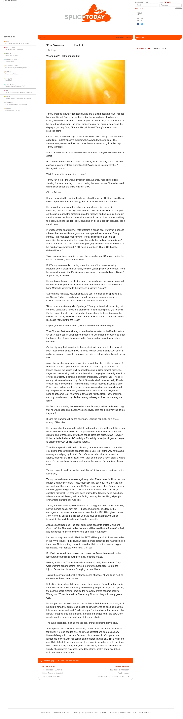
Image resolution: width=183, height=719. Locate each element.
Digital (8, 96)
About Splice (139, 14)
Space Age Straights (11, 55)
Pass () (165, 2)
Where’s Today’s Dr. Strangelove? (16, 68)
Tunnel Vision (9, 61)
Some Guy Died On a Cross (14, 49)
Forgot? (167, 2)
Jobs (76, 713)
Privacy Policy (92, 713)
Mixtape (8, 109)
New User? (139, 9)
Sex (6, 90)
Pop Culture (10, 47)
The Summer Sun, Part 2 (51, 676)
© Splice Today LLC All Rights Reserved (135, 713)
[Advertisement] (169, 23)
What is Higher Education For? (15, 86)
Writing (8, 72)
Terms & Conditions (109, 713)
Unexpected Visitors (11, 74)
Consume (8, 78)
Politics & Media (11, 66)
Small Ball (8, 80)
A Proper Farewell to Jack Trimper (16, 104)
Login (149, 48)
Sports (8, 54)
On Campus (9, 84)
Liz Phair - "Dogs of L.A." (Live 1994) (17, 43)
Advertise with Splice (62, 713)
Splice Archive (11, 1)
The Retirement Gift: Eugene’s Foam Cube (113, 676)
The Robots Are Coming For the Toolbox (18, 98)
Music (7, 41)
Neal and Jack (123, 673)
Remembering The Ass (12, 110)
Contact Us (45, 713)
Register (140, 48)
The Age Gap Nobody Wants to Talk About (18, 92)
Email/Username (141, 2)
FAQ (82, 713)
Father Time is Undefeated (52, 673)
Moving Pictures (11, 60)
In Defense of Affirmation (119, 670)
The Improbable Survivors (52, 670)
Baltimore (9, 102)
